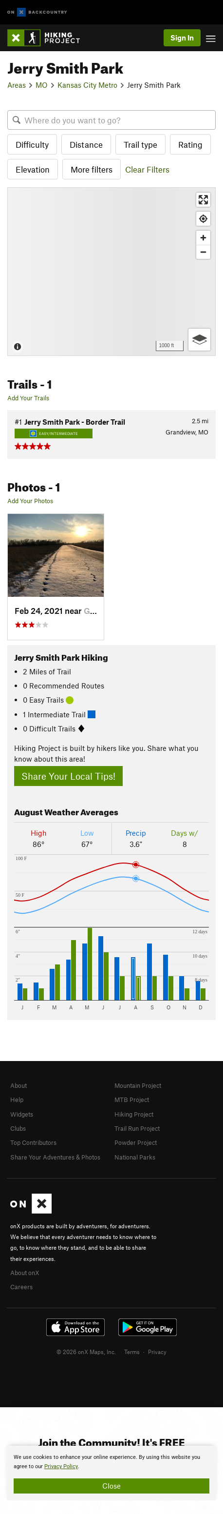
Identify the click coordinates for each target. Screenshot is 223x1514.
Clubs (18, 1128)
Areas (16, 84)
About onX (24, 1273)
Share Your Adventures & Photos (55, 1157)
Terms (132, 1351)
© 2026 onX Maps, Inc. (86, 1351)
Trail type (140, 144)
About (18, 1085)
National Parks (134, 1157)
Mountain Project (137, 1085)
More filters (91, 169)
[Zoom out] (203, 252)
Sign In (182, 37)
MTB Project (131, 1099)
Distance (86, 144)
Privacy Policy (61, 1466)
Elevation (33, 169)
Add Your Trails (28, 398)
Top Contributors (33, 1142)
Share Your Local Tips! (68, 776)
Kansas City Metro (87, 84)
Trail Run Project (137, 1128)
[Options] (199, 340)
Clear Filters (147, 169)
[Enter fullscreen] (203, 200)
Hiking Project (133, 1114)
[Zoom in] (203, 238)
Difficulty (32, 144)
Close (111, 1485)
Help (16, 1099)
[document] (111, 1473)
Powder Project (135, 1142)
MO (42, 84)
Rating (190, 144)
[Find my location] (203, 219)
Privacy (157, 1351)
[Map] (111, 271)
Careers (21, 1287)
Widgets (21, 1114)
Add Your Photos (30, 501)
